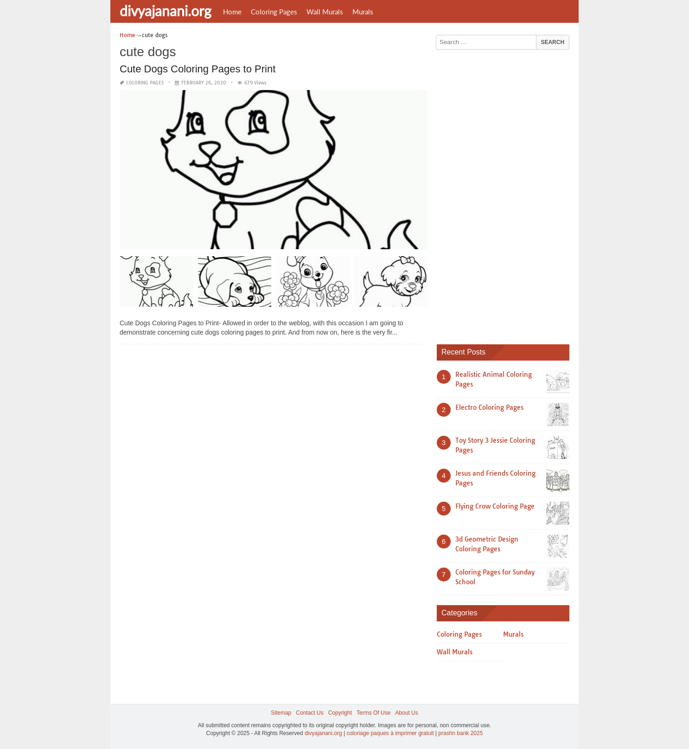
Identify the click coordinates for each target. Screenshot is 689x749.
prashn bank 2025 (460, 733)
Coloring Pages (274, 11)
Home (232, 11)
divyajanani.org (165, 10)
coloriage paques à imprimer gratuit (390, 733)
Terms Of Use (373, 713)
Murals (362, 11)
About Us (406, 713)
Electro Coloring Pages (489, 407)
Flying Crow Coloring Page (495, 506)
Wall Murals (324, 11)
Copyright (340, 713)
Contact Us (309, 713)
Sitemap (281, 713)
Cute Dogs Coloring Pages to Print (197, 69)
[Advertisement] (506, 193)
